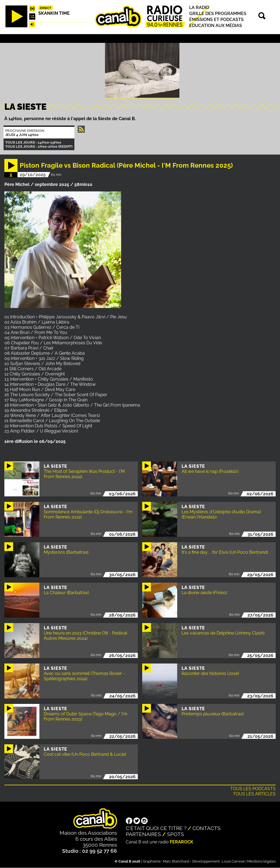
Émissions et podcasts (216, 19)
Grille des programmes (217, 13)
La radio (199, 7)
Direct (45, 8)
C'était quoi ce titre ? (156, 828)
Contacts (206, 828)
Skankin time (54, 13)
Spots (175, 834)
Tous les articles (254, 793)
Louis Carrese (233, 861)
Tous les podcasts (253, 788)
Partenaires (143, 834)
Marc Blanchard (176, 861)
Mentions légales (261, 861)
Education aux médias (215, 25)
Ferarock (181, 842)
